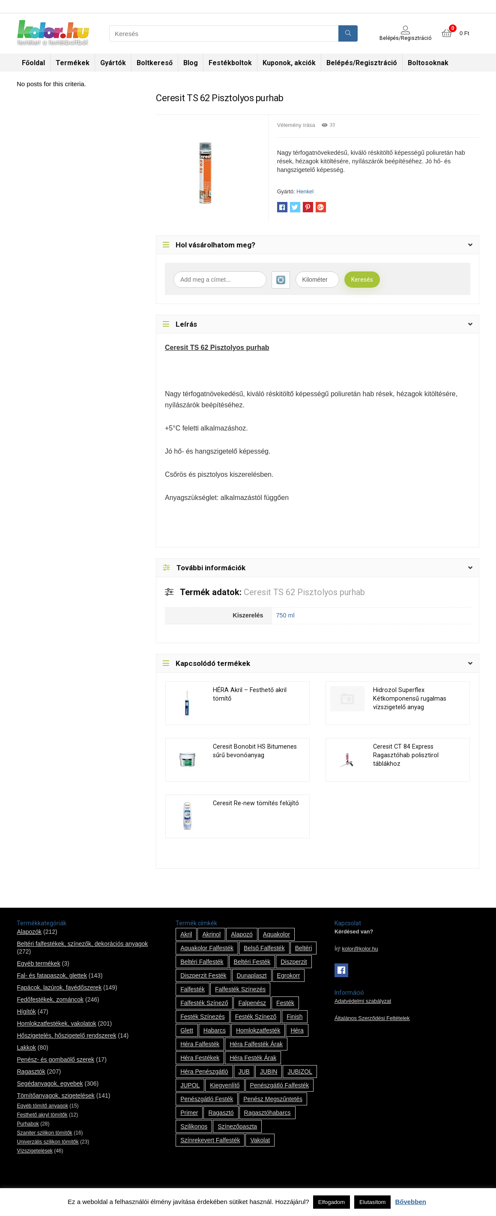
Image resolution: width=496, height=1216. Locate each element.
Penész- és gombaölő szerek (55, 1059)
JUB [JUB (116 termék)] (244, 1071)
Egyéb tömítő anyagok (42, 1106)
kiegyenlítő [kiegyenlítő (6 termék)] (224, 1085)
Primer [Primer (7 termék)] (189, 1112)
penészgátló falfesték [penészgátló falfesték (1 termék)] (279, 1085)
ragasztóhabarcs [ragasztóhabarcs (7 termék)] (267, 1112)
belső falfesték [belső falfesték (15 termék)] (264, 948)
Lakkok (26, 1047)
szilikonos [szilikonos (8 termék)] (193, 1126)
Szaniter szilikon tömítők (44, 1133)
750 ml (285, 615)
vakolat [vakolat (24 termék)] (260, 1140)
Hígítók (26, 1011)
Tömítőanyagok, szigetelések (55, 1095)
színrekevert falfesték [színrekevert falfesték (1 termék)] (210, 1140)
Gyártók (113, 63)
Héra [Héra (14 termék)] (296, 1030)
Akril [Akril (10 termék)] (186, 934)
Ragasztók (31, 1071)
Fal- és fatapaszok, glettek (52, 975)
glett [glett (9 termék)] (186, 1030)
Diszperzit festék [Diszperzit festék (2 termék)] (203, 975)
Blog (190, 63)
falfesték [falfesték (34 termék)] (192, 989)
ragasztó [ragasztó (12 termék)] (220, 1112)
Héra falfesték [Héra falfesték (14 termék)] (199, 1044)
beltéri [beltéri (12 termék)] (303, 948)
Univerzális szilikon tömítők (47, 1142)
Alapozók (29, 931)
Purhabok (28, 1124)
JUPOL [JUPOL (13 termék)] (190, 1085)
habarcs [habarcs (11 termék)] (214, 1030)
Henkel (305, 191)
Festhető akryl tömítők (42, 1115)
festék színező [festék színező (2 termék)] (256, 1016)
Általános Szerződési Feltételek (372, 1018)
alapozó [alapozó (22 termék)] (242, 934)
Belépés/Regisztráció (361, 63)
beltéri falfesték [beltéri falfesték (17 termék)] (201, 961)
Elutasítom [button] (372, 1202)
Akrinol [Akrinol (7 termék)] (211, 934)
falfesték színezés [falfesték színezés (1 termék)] (240, 989)
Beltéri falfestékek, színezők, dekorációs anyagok (82, 943)
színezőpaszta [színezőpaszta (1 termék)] (237, 1126)
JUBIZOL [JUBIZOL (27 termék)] (299, 1071)
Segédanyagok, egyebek (50, 1083)
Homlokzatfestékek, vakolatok (56, 1023)
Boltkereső (155, 63)
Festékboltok (230, 63)
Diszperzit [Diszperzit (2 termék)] (294, 961)
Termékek (73, 63)
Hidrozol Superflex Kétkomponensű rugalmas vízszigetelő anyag (409, 698)
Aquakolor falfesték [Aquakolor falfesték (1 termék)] (206, 948)
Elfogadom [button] (331, 1202)
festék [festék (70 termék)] (285, 1002)
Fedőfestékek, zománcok (50, 999)
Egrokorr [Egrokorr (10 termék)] (288, 975)
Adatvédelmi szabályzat (363, 1001)
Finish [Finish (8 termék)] (294, 1016)
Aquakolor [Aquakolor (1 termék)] (276, 934)
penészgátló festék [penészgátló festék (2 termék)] (206, 1099)
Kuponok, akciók (289, 63)
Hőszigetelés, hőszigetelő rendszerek (66, 1035)
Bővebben (410, 1201)
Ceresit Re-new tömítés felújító (256, 803)
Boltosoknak (428, 63)
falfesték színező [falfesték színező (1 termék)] (204, 1002)
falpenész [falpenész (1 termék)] (252, 1002)
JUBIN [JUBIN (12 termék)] (268, 1071)
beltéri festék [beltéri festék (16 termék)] (252, 961)
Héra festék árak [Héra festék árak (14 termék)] (253, 1057)
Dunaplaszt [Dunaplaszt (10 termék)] (252, 975)
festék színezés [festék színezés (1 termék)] (202, 1016)
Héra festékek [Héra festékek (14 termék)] (199, 1057)
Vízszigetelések (34, 1151)
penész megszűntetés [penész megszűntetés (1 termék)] (272, 1099)
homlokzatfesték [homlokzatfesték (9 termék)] (258, 1030)
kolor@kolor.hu (360, 949)
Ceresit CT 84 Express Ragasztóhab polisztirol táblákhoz (406, 755)
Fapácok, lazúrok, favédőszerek (59, 987)
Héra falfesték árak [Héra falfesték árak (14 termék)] (256, 1044)
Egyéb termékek (38, 963)
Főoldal (33, 63)
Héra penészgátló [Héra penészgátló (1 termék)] (204, 1071)
